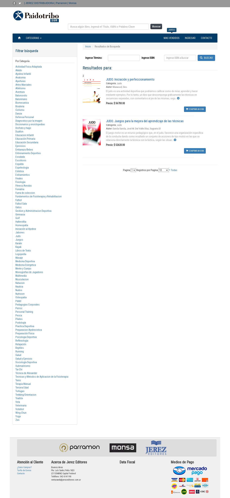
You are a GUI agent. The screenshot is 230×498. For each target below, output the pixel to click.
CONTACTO (206, 38)
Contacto (21, 473)
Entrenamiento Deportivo (28, 153)
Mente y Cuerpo (23, 268)
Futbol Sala (21, 203)
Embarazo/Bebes (24, 149)
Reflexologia (21, 340)
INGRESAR (190, 38)
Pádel (18, 301)
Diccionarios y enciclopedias (30, 124)
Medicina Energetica (25, 265)
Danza (18, 113)
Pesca (18, 315)
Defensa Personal (24, 117)
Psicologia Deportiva (26, 337)
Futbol (18, 200)
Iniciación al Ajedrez (25, 228)
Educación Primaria (25, 138)
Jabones (19, 232)
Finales (19, 178)
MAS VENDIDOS (172, 38)
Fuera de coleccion (25, 192)
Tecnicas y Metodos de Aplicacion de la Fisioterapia (41, 376)
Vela (17, 401)
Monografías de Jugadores (29, 272)
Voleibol (19, 409)
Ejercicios (20, 146)
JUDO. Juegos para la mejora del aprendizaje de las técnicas (145, 121)
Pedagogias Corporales (27, 304)
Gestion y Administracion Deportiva (33, 210)
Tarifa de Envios (24, 470)
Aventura (20, 91)
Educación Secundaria (26, 142)
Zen (17, 420)
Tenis (18, 380)
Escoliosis (20, 160)
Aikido (18, 70)
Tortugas (19, 391)
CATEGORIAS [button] (34, 38)
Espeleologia (22, 167)
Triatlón (19, 398)
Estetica (19, 171)
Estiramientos (22, 174)
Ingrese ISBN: (148, 57)
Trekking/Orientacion (25, 394)
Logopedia (20, 254)
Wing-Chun (20, 412)
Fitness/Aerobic (23, 185)
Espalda (19, 164)
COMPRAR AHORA (195, 109)
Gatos (18, 207)
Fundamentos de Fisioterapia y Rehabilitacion (38, 196)
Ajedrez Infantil (23, 73)
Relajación (20, 344)
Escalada (20, 156)
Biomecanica (22, 102)
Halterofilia (20, 221)
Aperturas (20, 81)
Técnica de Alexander (26, 373)
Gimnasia (20, 214)
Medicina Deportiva (25, 261)
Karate (18, 243)
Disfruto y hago (23, 128)
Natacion (20, 283)
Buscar (156, 26)
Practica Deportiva (24, 326)
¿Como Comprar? (24, 467)
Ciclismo (19, 110)
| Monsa (72, 3)
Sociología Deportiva (26, 362)
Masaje (19, 257)
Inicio (88, 46)
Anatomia (20, 77)
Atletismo (20, 88)
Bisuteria (19, 106)
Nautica (19, 286)
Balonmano (21, 99)
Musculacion (22, 279)
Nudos (18, 290)
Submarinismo (22, 365)
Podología (20, 322)
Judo (18, 236)
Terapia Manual (23, 383)
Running (19, 351)
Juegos (19, 239)
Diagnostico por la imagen (28, 120)
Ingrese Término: (93, 57)
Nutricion (20, 293)
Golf (17, 218)
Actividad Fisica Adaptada (28, 66)
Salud (18, 355)
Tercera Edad (22, 387)
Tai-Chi (18, 369)
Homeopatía (21, 225)
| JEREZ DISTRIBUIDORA (39, 3)
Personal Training (24, 311)
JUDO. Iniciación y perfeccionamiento (130, 79)
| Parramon (61, 3)
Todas (174, 170)
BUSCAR (206, 57)
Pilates (18, 319)
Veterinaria (20, 405)
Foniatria (19, 189)
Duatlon (19, 131)
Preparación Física (24, 333)
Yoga (18, 416)
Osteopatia (21, 297)
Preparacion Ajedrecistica (28, 329)
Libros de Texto (23, 250)
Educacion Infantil (24, 135)
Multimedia (21, 275)
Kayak (18, 246)
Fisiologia (20, 182)
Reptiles (19, 347)
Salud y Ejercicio (23, 358)
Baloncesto (21, 95)
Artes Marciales (23, 84)
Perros (18, 308)
